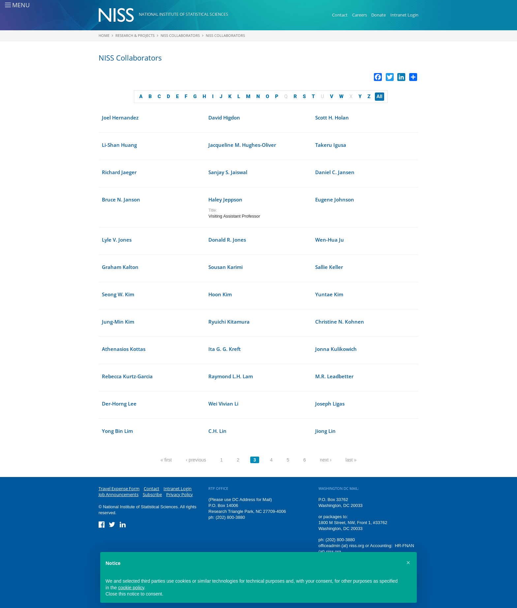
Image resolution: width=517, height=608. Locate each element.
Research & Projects (135, 35)
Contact (340, 15)
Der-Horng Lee (119, 403)
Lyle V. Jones (117, 239)
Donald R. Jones (227, 239)
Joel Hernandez (120, 117)
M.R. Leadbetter (334, 376)
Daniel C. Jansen (334, 172)
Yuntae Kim (329, 294)
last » (351, 460)
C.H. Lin (217, 431)
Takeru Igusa (330, 145)
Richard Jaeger (119, 172)
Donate (378, 15)
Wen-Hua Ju (329, 239)
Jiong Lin (325, 431)
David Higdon (224, 117)
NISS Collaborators (180, 35)
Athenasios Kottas (123, 349)
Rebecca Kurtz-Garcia (127, 376)
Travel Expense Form (119, 488)
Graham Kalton (120, 267)
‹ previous (196, 460)
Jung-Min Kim (118, 321)
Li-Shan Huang (119, 145)
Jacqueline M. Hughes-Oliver (242, 145)
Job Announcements (118, 494)
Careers (359, 15)
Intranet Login (404, 15)
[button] (408, 562)
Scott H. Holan (332, 117)
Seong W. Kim (118, 294)
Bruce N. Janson (121, 199)
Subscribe (152, 494)
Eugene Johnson (334, 199)
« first (166, 460)
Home (104, 35)
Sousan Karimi (225, 267)
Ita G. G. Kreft (224, 349)
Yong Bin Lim (117, 431)
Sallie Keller (329, 267)
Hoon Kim (220, 294)
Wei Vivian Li (223, 403)
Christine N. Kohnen (339, 321)
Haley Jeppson (225, 199)
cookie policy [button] (131, 587)
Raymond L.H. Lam (230, 376)
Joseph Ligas (330, 403)
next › (325, 460)
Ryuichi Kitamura (229, 321)
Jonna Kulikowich (336, 349)
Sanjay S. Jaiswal (227, 172)
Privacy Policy (179, 494)
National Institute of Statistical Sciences (183, 14)
